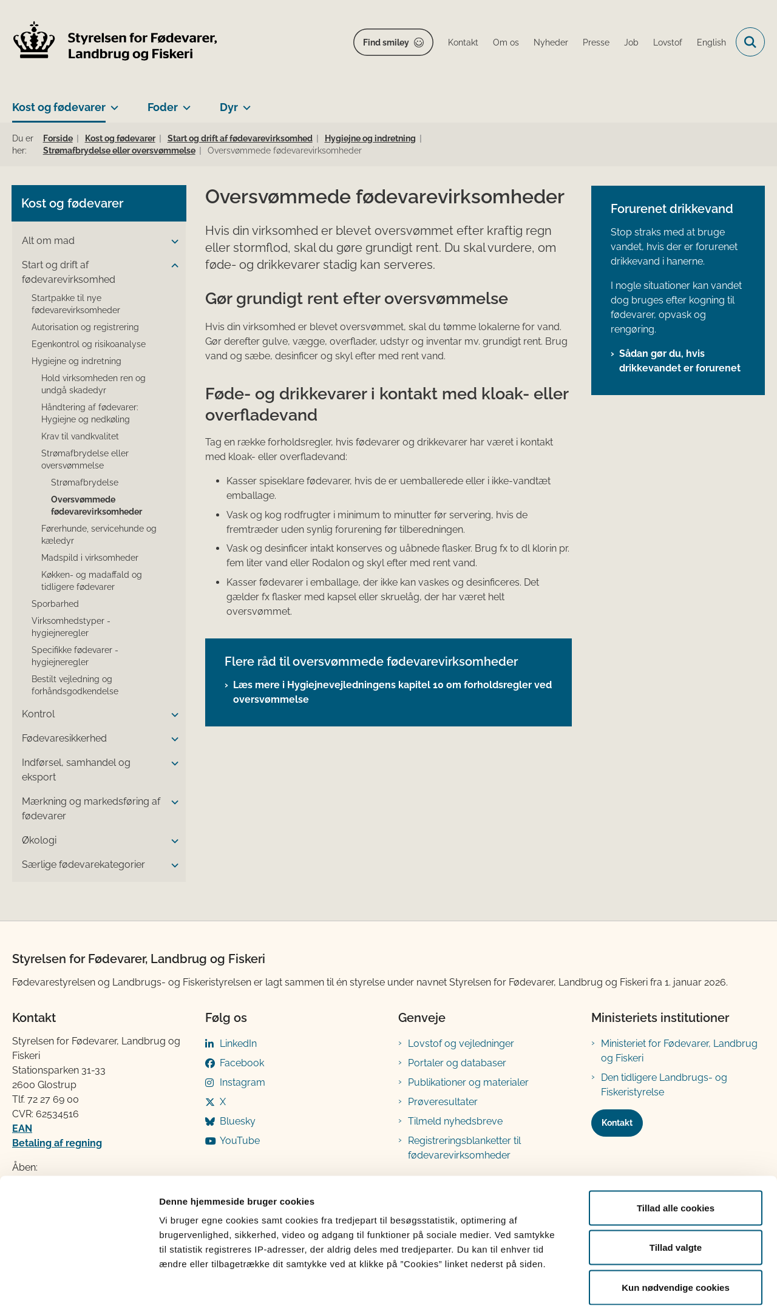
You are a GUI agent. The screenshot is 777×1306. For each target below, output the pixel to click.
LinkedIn (238, 1043)
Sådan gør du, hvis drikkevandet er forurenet (680, 361)
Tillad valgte (676, 1187)
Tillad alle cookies (675, 1147)
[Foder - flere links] (184, 102)
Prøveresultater (443, 1102)
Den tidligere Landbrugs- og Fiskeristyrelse (664, 1085)
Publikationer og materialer (468, 1082)
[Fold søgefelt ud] (750, 41)
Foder (163, 107)
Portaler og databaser (457, 1063)
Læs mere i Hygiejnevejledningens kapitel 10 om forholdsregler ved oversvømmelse (392, 692)
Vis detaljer (631, 1282)
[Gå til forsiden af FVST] (115, 42)
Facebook (242, 1063)
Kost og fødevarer (59, 107)
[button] (171, 241)
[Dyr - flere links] (244, 102)
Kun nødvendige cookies (676, 1226)
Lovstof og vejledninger (461, 1043)
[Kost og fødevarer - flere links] (112, 102)
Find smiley (386, 42)
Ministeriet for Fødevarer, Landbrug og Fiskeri (679, 1051)
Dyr (229, 107)
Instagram (242, 1082)
